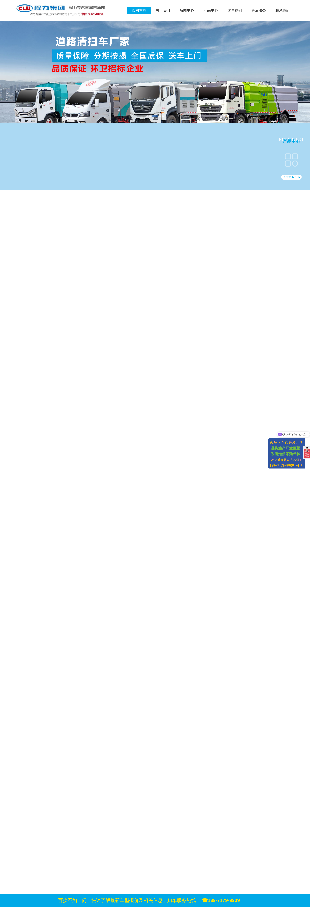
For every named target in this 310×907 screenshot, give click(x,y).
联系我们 (282, 10)
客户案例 (235, 10)
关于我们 (163, 10)
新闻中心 (187, 10)
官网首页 (139, 10)
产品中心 (211, 10)
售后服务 (258, 10)
